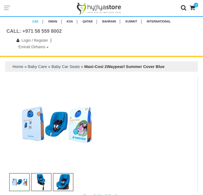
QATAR (88, 21)
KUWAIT (131, 21)
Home (17, 66)
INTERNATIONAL (159, 21)
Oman (52, 21)
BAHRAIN (109, 21)
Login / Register (31, 40)
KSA (70, 21)
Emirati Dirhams (33, 47)
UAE (35, 21)
